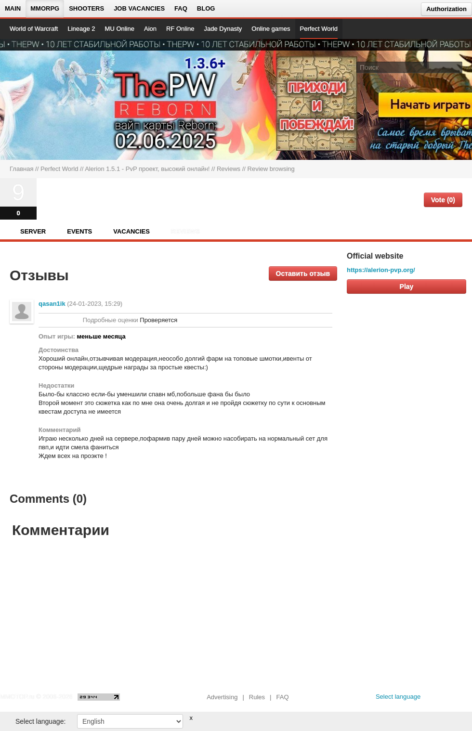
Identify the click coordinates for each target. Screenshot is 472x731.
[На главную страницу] (42, 99)
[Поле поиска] (456, 67)
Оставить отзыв (303, 273)
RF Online (180, 28)
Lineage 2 (81, 28)
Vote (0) (443, 200)
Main (13, 8)
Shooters (86, 8)
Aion (150, 28)
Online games (270, 28)
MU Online (119, 28)
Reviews (228, 168)
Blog (206, 8)
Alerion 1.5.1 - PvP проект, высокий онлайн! (147, 168)
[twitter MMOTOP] (465, 699)
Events (79, 231)
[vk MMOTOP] (434, 699)
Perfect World (319, 28)
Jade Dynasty (223, 28)
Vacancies (131, 231)
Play (407, 286)
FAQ (180, 8)
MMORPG (44, 8)
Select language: (40, 721)
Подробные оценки (110, 320)
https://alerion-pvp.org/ (381, 270)
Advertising (222, 697)
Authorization (446, 9)
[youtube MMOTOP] (450, 699)
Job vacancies (139, 8)
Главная (21, 168)
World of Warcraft (34, 28)
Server (33, 231)
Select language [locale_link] (398, 696)
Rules (257, 697)
